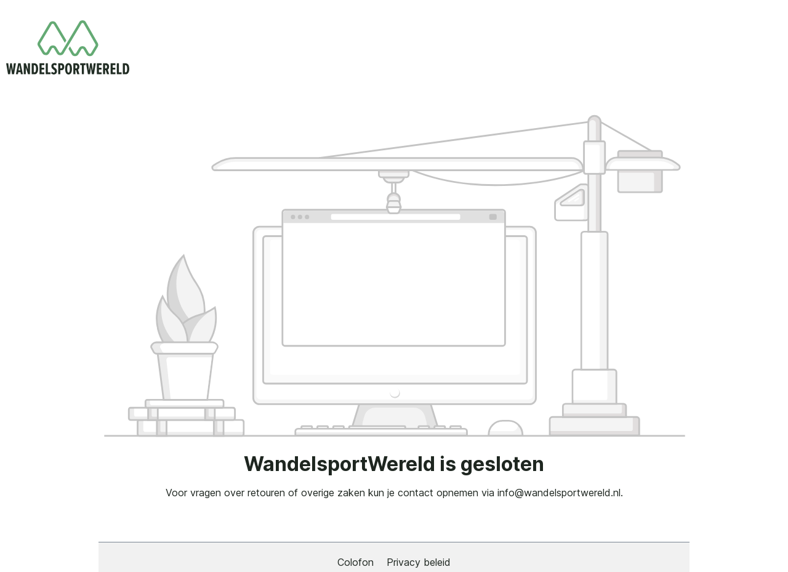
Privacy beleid (419, 562)
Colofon (357, 562)
